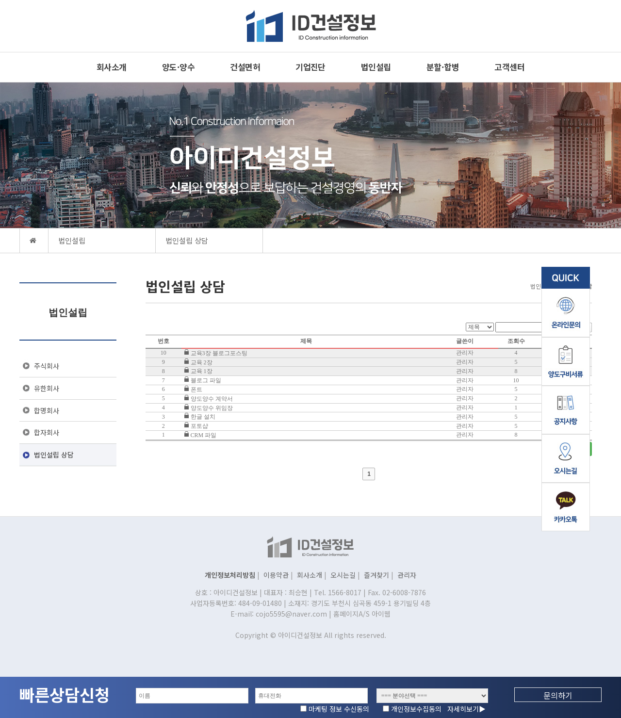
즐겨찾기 (376, 575)
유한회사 (46, 388)
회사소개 (112, 67)
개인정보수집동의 (438, 709)
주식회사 (46, 366)
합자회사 (46, 432)
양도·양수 (178, 67)
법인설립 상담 (54, 454)
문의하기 (557, 695)
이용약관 (276, 575)
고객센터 (509, 67)
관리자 (406, 575)
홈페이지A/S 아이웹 (362, 614)
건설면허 (245, 67)
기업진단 (310, 67)
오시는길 (343, 575)
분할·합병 (442, 67)
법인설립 (376, 67)
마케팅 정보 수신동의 (342, 709)
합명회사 (46, 410)
